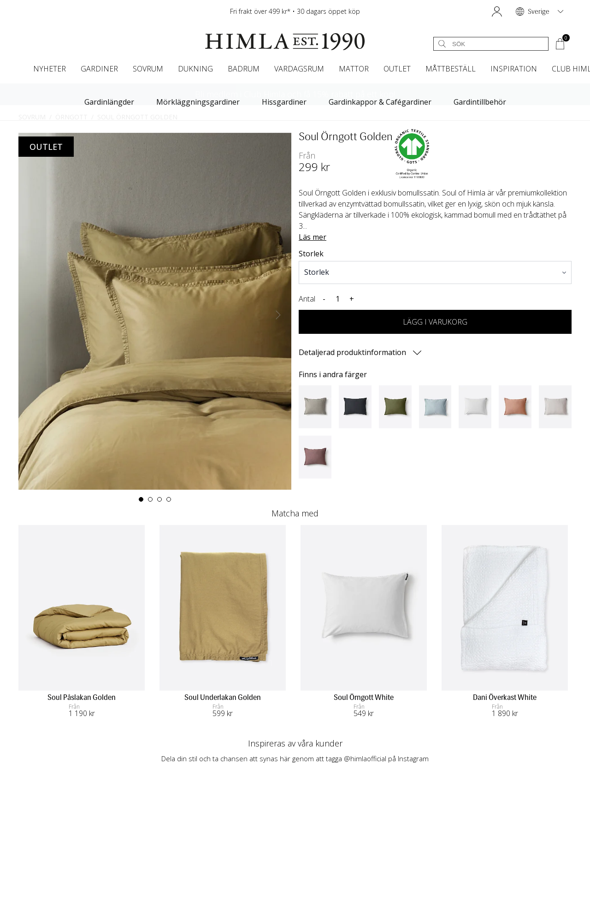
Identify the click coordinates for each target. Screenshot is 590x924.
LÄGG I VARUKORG (435, 322)
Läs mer (312, 237)
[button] (496, 11)
